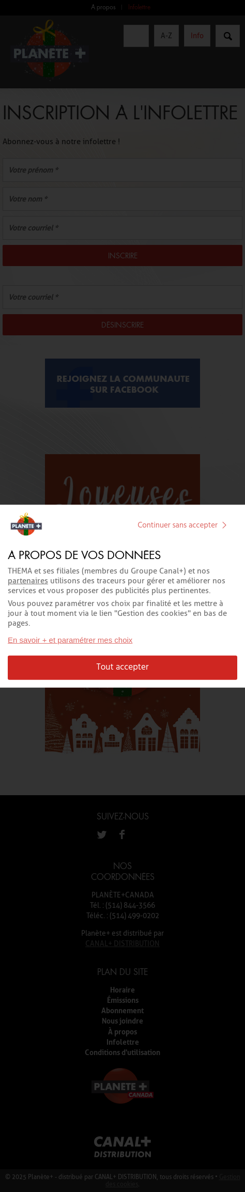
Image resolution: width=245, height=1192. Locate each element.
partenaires (28, 580)
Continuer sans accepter (184, 525)
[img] (224, 525)
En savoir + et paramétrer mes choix (70, 640)
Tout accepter (123, 667)
